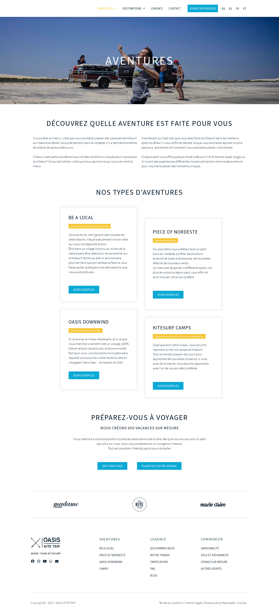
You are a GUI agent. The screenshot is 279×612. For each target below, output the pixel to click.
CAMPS (103, 568)
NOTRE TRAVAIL (160, 555)
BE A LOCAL (106, 548)
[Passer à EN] (223, 8)
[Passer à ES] (230, 8)
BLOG (153, 575)
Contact (175, 8)
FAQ (152, 568)
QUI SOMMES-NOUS (162, 548)
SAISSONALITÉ (210, 548)
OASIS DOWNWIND (110, 562)
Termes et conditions (171, 602)
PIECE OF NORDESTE (112, 555)
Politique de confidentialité (219, 602)
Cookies (241, 602)
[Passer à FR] (237, 8)
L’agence (157, 8)
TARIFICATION (159, 562)
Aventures (107, 8)
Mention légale (193, 602)
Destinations (133, 8)
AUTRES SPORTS (211, 568)
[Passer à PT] (244, 8)
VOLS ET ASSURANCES (215, 555)
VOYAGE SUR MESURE (214, 562)
